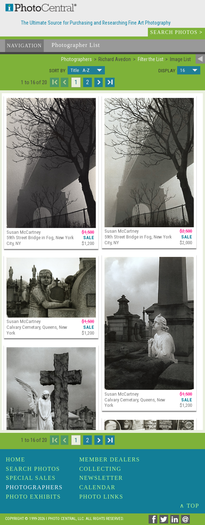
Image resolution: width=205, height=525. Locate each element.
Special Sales (31, 478)
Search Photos (33, 469)
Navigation (24, 45)
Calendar (97, 487)
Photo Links (101, 497)
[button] (86, 70)
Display (166, 70)
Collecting (100, 469)
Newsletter (101, 478)
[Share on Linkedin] (175, 521)
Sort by (57, 70)
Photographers (34, 487)
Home (15, 459)
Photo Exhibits (33, 497)
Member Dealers (109, 459)
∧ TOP (189, 506)
